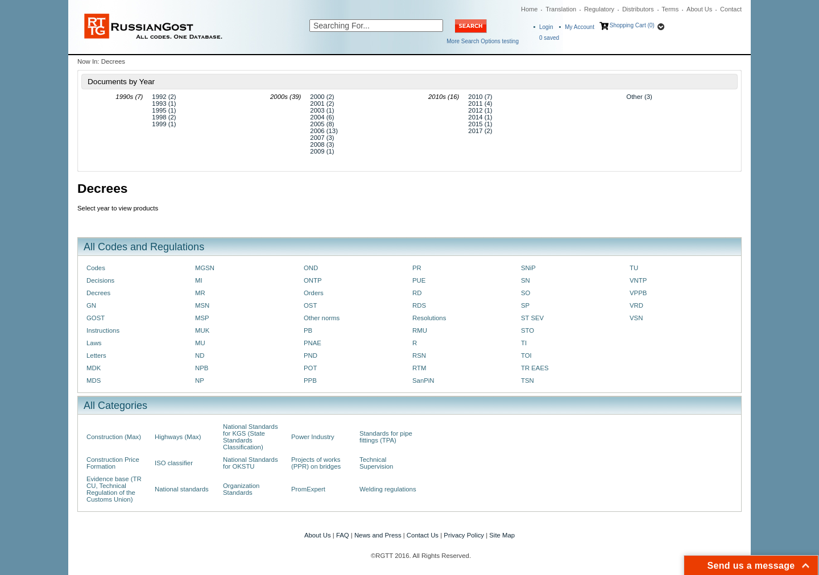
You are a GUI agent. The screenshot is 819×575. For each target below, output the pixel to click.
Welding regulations (387, 489)
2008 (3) (322, 144)
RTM (419, 368)
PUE (418, 280)
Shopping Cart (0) (632, 25)
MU (200, 343)
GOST (95, 318)
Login (546, 27)
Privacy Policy (464, 535)
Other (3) (639, 96)
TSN (527, 380)
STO (527, 330)
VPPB (638, 292)
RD (416, 292)
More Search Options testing (482, 41)
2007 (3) (322, 137)
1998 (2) (164, 117)
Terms (670, 9)
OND (311, 267)
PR (416, 267)
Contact (731, 9)
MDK (93, 368)
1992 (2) (164, 96)
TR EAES (535, 368)
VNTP (638, 280)
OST (310, 305)
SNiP (528, 267)
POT (310, 368)
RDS (419, 305)
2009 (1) (322, 151)
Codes (95, 267)
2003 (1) (322, 110)
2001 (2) (322, 103)
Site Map (502, 535)
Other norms (322, 318)
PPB (310, 380)
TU (634, 267)
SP (525, 305)
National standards (182, 489)
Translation (560, 9)
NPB (201, 368)
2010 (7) (480, 96)
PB (308, 330)
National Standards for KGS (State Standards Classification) (250, 436)
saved (549, 38)
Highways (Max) (178, 436)
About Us (699, 9)
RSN (419, 355)
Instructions (102, 330)
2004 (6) (322, 117)
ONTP (313, 280)
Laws (94, 343)
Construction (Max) (113, 436)
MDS (93, 380)
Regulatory (599, 9)
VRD (636, 305)
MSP (202, 318)
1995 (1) (164, 110)
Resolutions (429, 318)
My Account (579, 27)
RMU (419, 330)
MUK (202, 330)
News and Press (378, 535)
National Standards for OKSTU (250, 463)
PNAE (312, 343)
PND (310, 355)
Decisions (100, 280)
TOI (526, 355)
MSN (202, 305)
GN (91, 305)
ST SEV (532, 318)
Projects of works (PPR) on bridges (316, 463)
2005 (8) (322, 124)
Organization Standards (241, 489)
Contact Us (423, 535)
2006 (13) (324, 130)
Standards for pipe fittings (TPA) (385, 437)
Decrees (98, 292)
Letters (96, 355)
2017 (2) (480, 130)
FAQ (342, 535)
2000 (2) (322, 96)
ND (199, 355)
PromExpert (308, 489)
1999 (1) (164, 124)
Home (529, 9)
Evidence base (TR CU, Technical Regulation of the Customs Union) (114, 489)
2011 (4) (480, 103)
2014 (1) (480, 117)
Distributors (638, 9)
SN (525, 280)
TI (524, 343)
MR (200, 292)
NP (199, 380)
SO (525, 292)
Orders (314, 292)
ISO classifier (174, 463)
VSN (636, 318)
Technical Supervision (376, 463)
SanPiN (423, 380)
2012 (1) (480, 110)
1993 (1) (164, 103)
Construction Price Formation (112, 463)
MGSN (204, 267)
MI (198, 280)
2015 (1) (480, 124)
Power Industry (312, 436)
